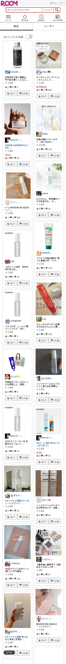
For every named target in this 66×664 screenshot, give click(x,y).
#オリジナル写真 (13, 501)
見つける (25, 17)
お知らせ (41, 17)
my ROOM (57, 17)
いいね (25, 93)
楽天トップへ (57, 3)
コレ (12, 93)
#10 (6, 148)
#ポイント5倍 (42, 443)
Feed (8, 17)
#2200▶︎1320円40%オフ (16, 145)
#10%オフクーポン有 (15, 441)
